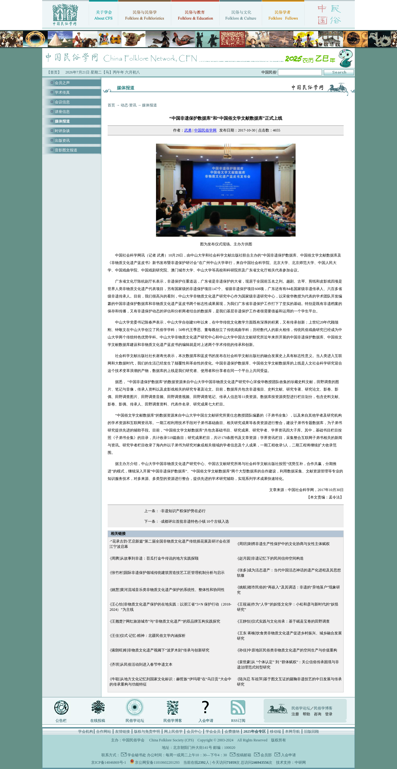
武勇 (188, 130)
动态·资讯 (128, 105)
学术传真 (62, 92)
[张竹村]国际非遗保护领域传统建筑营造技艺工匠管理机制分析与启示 (167, 572)
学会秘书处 (136, 755)
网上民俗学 (173, 731)
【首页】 (54, 72)
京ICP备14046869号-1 (108, 762)
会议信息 (62, 102)
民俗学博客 (172, 720)
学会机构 (85, 731)
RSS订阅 (238, 720)
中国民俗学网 (205, 130)
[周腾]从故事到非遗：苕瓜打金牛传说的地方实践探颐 (154, 558)
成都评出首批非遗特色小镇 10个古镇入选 (195, 521)
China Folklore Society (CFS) (171, 740)
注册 (295, 714)
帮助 (306, 714)
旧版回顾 (311, 731)
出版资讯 (62, 140)
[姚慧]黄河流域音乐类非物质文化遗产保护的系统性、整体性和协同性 (167, 590)
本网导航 (292, 731)
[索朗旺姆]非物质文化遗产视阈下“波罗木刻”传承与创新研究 (159, 650)
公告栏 (61, 720)
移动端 (275, 731)
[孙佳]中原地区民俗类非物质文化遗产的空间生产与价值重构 (287, 650)
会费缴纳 (232, 731)
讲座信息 (62, 112)
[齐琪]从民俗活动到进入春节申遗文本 (141, 664)
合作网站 (103, 731)
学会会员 (213, 731)
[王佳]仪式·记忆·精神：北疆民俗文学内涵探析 (147, 635)
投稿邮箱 (243, 755)
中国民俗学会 (133, 740)
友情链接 (122, 731)
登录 (328, 714)
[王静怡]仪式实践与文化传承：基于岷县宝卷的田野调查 (284, 621)
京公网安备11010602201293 (157, 762)
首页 (111, 105)
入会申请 (205, 720)
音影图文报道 (66, 150)
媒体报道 (149, 105)
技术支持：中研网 (291, 762)
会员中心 (194, 731)
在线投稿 (97, 720)
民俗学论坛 (135, 720)
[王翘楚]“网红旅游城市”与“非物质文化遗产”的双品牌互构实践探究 (165, 621)
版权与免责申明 (147, 731)
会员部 (266, 755)
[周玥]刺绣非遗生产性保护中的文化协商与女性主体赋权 (284, 544)
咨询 (317, 714)
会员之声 (62, 83)
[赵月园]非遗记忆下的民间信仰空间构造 (271, 558)
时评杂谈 (62, 131)
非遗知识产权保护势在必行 (183, 511)
